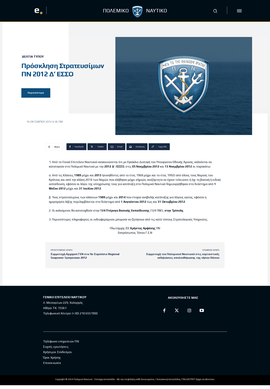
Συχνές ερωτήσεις (56, 346)
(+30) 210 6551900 (85, 313)
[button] (215, 11)
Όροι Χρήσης (52, 357)
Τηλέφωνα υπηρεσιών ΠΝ (61, 341)
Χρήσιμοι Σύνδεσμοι (57, 352)
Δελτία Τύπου (33, 56)
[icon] (239, 11)
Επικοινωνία (52, 363)
